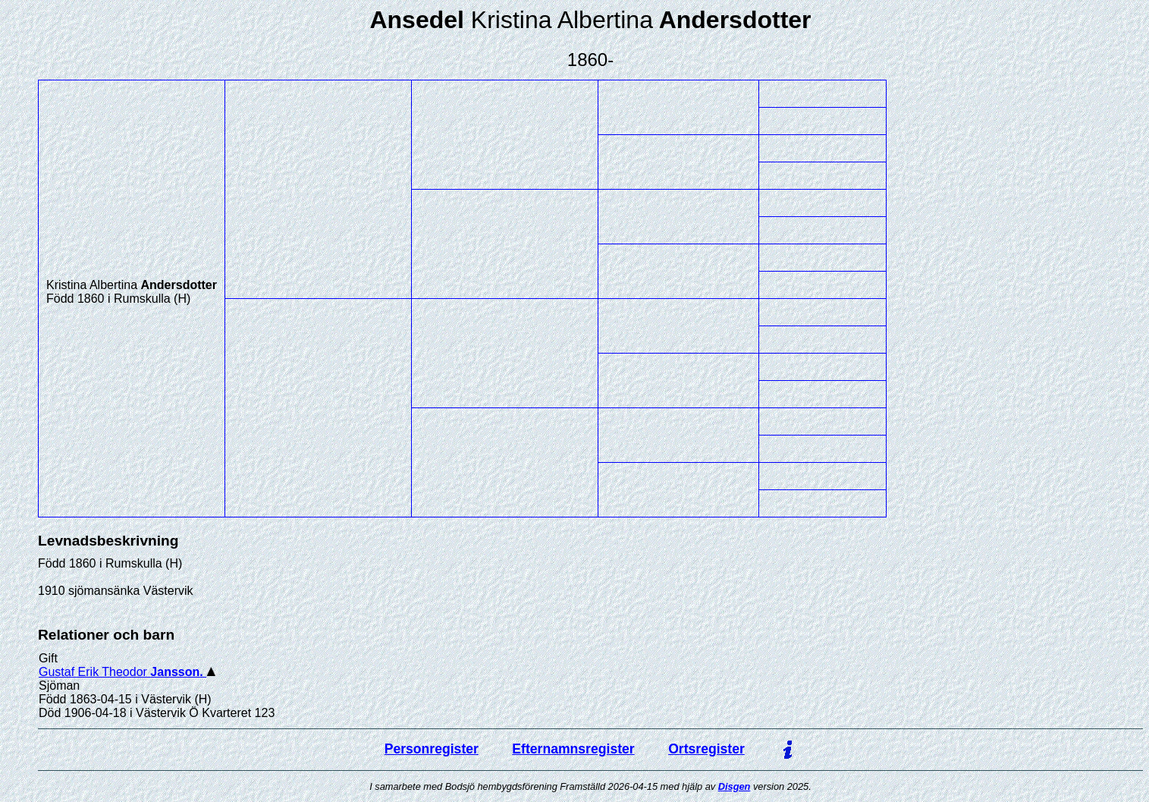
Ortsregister (706, 748)
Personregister (432, 748)
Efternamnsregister (573, 748)
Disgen (734, 786)
